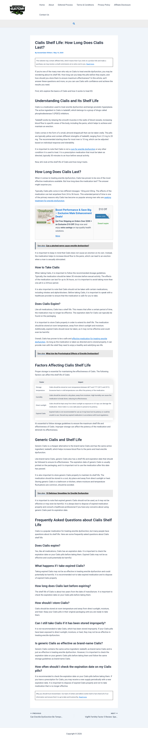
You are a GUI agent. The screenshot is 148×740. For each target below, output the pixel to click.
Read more (90, 64)
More (58, 236)
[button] (74, 23)
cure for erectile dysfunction (83, 149)
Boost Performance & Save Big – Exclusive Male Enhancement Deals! (74, 213)
